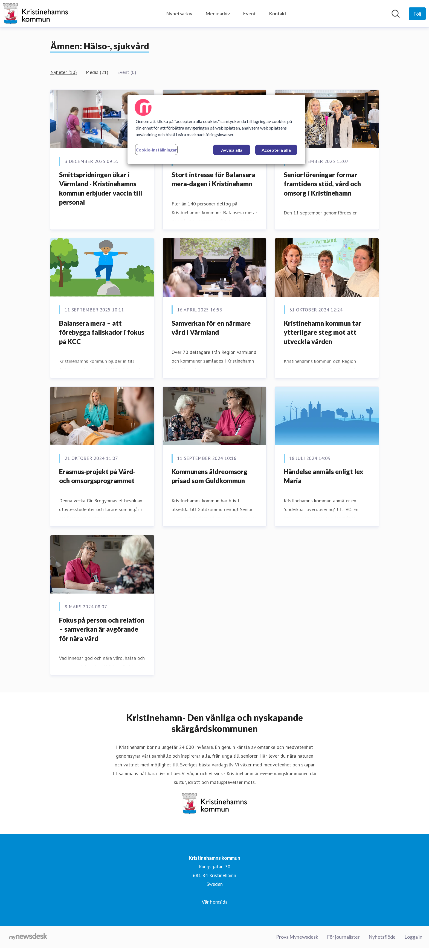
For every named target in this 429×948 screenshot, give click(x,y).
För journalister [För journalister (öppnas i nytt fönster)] (343, 937)
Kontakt (277, 13)
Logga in (413, 937)
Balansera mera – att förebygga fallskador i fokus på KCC (101, 332)
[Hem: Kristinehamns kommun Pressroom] (35, 13)
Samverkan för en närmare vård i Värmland (211, 327)
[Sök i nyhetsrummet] (395, 13)
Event (249, 13)
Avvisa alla (231, 150)
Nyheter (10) (63, 72)
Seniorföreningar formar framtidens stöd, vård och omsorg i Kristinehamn (322, 184)
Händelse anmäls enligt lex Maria (323, 476)
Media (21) (97, 72)
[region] (216, 129)
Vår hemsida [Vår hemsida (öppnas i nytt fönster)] (215, 902)
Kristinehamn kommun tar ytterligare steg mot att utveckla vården (322, 332)
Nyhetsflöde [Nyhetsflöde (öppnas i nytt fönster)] (382, 937)
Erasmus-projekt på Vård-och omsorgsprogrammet (97, 476)
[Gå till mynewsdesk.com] (28, 937)
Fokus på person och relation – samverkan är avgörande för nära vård (101, 629)
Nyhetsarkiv (179, 13)
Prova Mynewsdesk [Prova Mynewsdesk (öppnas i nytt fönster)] (297, 937)
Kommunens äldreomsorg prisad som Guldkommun (209, 476)
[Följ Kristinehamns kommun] (417, 13)
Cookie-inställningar (156, 149)
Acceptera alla (276, 150)
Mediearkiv (217, 13)
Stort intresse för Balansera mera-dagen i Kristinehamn (213, 179)
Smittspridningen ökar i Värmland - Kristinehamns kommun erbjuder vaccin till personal (100, 188)
